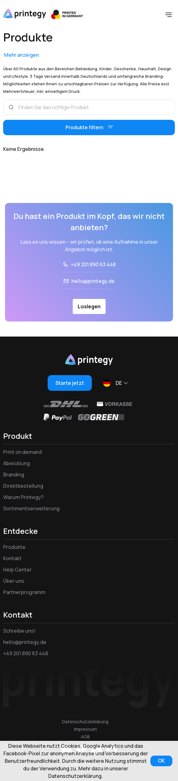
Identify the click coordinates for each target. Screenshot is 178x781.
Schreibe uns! (19, 631)
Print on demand (22, 452)
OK (161, 760)
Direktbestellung (23, 486)
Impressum (85, 729)
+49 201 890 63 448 (93, 264)
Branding (13, 474)
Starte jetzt (69, 383)
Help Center (17, 569)
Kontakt (12, 558)
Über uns (13, 581)
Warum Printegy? (23, 497)
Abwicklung (16, 463)
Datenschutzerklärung (85, 722)
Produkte (14, 547)
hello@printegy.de (93, 281)
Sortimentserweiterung (31, 508)
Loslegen (89, 306)
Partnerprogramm (24, 592)
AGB (85, 737)
